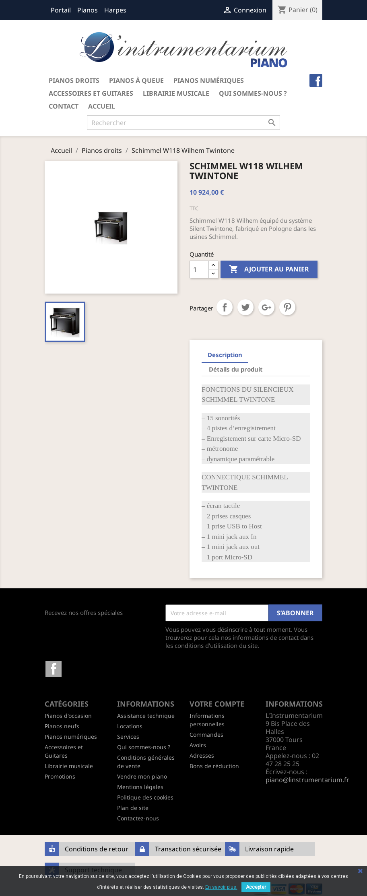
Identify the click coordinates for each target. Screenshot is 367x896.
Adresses (202, 755)
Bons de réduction (214, 766)
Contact (63, 106)
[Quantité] (199, 269)
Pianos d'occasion (68, 715)
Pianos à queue (136, 80)
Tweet (245, 307)
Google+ (266, 307)
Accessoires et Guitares (91, 93)
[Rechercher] (183, 122)
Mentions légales (140, 787)
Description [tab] (225, 355)
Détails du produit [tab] (236, 369)
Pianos (87, 10)
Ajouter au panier (269, 269)
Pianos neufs (62, 726)
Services (128, 736)
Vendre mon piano (142, 776)
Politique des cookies (145, 797)
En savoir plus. (221, 887)
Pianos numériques (208, 80)
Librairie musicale (176, 93)
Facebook (53, 669)
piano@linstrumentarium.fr (307, 779)
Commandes (206, 734)
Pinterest (287, 307)
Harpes (115, 10)
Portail (61, 10)
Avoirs (198, 745)
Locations (129, 726)
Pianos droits (74, 80)
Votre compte (217, 704)
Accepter (256, 887)
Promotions (60, 776)
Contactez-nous (138, 818)
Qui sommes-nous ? (253, 93)
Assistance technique (146, 715)
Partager (224, 307)
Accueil (101, 106)
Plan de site (132, 808)
